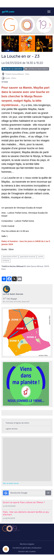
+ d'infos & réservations (36, 69)
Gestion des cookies (27, 551)
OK (48, 493)
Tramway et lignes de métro (17, 423)
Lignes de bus (12, 429)
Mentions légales (27, 544)
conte (40, 257)
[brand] (8, 12)
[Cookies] (6, 549)
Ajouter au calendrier (12, 69)
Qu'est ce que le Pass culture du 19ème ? (24, 502)
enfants (6, 261)
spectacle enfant (10, 257)
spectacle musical (27, 257)
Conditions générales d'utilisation (27, 548)
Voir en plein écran (11, 483)
